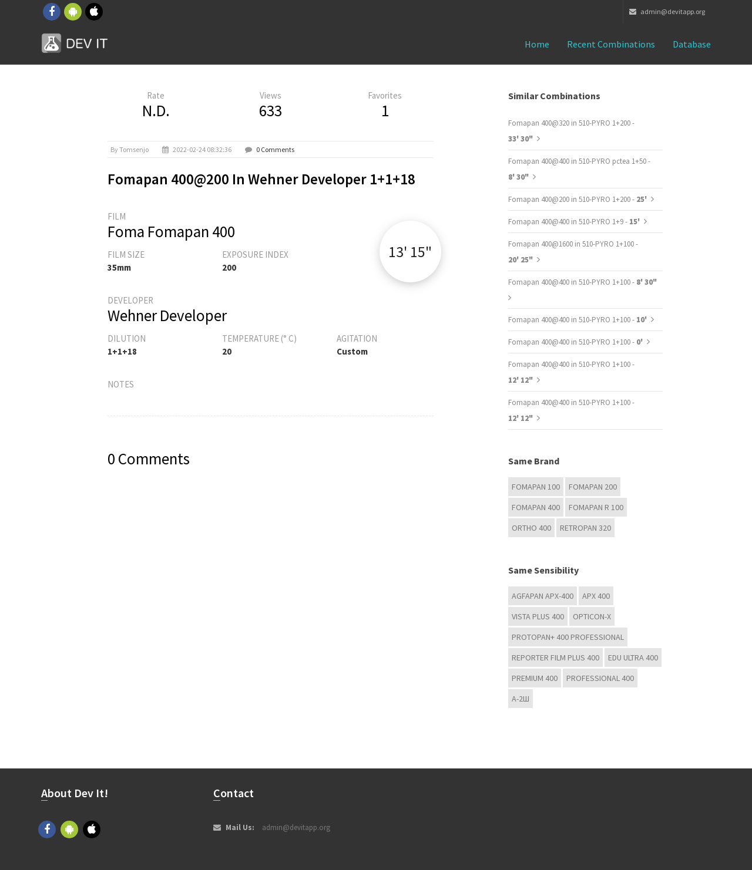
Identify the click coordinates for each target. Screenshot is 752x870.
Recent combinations (611, 44)
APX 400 (596, 596)
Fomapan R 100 (596, 507)
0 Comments (275, 149)
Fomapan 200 (593, 486)
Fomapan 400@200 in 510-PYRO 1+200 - (578, 199)
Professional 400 (600, 678)
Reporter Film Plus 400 (555, 657)
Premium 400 (535, 678)
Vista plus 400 (538, 616)
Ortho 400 (531, 527)
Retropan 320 (585, 527)
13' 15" (410, 251)
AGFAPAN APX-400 (542, 596)
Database (692, 44)
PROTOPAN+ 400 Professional (568, 637)
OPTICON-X (592, 616)
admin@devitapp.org (667, 11)
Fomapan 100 (536, 486)
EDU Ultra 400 (633, 657)
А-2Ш (520, 698)
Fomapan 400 (536, 507)
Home (537, 44)
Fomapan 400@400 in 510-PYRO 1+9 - (575, 222)
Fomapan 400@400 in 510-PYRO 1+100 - (582, 282)
